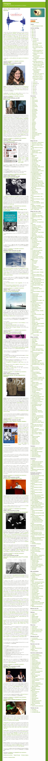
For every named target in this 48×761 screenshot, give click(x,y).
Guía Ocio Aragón (35, 591)
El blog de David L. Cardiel (37, 296)
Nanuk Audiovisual (35, 691)
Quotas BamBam (35, 698)
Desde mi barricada (35, 368)
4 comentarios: (21, 288)
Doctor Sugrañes (35, 306)
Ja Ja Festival (34, 261)
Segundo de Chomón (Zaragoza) (38, 537)
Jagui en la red (35, 260)
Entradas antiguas (24, 755)
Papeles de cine (35, 192)
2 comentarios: (21, 61)
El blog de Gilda (35, 168)
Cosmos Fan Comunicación (37, 671)
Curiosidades (34, 109)
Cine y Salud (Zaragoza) (36, 496)
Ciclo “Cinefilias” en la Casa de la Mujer (12, 333)
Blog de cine (34, 155)
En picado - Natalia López (37, 274)
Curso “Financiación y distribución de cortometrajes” (15, 512)
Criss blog (34, 313)
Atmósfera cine (35, 151)
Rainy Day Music (35, 419)
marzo (34, 92)
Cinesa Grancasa (35, 454)
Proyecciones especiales (37, 133)
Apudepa (33, 342)
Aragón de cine (35, 626)
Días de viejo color (35, 304)
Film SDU (33, 677)
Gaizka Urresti (34, 179)
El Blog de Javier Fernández (37, 302)
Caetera (33, 320)
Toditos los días (35, 437)
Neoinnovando (34, 409)
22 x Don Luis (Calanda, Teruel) (38, 475)
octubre (34, 82)
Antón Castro (34, 327)
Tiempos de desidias (36, 436)
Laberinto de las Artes (36, 400)
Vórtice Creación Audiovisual (37, 705)
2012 (33, 29)
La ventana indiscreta (36, 712)
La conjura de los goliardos (37, 250)
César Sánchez (35, 359)
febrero (34, 93)
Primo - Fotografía (35, 418)
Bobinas (33, 156)
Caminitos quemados (36, 319)
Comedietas (34, 317)
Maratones (34, 123)
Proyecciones (34, 132)
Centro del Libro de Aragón (37, 629)
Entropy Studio (35, 676)
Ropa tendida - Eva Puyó (36, 420)
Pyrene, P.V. (34, 696)
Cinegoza (7, 4)
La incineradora (35, 638)
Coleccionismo (35, 101)
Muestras (34, 124)
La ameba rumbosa (35, 392)
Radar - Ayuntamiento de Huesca (38, 582)
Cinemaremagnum (35, 667)
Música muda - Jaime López (37, 184)
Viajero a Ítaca (34, 220)
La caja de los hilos (35, 251)
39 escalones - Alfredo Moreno (38, 142)
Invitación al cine (35, 560)
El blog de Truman (35, 293)
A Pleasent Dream (35, 338)
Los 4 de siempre (35, 685)
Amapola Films (35, 660)
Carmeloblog (34, 159)
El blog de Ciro (35, 297)
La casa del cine (35, 710)
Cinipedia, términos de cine (37, 630)
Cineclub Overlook (35, 597)
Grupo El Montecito (35, 680)
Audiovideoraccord (35, 664)
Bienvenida (34, 97)
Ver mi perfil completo (34, 22)
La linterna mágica (35, 561)
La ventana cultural (35, 587)
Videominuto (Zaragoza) (36, 538)
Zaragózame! (34, 622)
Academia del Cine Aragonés (37, 461)
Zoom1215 (34, 569)
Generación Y (34, 268)
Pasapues (34, 413)
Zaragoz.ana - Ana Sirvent (37, 219)
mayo (34, 89)
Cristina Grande (35, 355)
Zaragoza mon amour (36, 442)
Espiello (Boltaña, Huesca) (37, 502)
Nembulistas (34, 234)
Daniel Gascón (34, 309)
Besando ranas (35, 322)
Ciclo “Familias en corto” (9, 141)
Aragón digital (34, 613)
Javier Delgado (35, 387)
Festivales (34, 114)
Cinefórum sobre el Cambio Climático (12, 252)
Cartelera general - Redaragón (37, 447)
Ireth (33, 264)
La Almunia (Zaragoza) (36, 518)
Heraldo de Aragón (35, 621)
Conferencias (13, 175)
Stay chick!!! (34, 431)
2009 (33, 34)
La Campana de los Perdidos (37, 588)
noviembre (35, 40)
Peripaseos (34, 414)
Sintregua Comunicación (36, 700)
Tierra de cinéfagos (35, 201)
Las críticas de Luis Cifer (36, 241)
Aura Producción (35, 666)
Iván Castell (34, 263)
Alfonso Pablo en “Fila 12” (9, 667)
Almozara (34, 659)
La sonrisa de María (35, 243)
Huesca (33, 511)
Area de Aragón (35, 343)
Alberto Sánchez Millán (36, 329)
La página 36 (34, 246)
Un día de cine (34, 634)
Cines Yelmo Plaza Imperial (37, 451)
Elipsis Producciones (36, 675)
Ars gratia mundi (35, 324)
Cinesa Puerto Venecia (36, 455)
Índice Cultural (34, 650)
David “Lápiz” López (36, 361)
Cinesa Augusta (35, 452)
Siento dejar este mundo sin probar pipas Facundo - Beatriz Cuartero (36, 426)
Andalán (33, 645)
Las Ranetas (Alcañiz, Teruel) (37, 520)
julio (34, 86)
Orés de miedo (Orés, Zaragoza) (38, 528)
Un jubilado (34, 438)
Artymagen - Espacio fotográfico (38, 323)
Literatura (34, 122)
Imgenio (33, 681)
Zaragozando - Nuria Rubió (37, 215)
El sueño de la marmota (36, 278)
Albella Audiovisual (35, 658)
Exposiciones (34, 113)
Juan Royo (34, 391)
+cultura (33, 460)
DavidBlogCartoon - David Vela (38, 363)
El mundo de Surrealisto (36, 373)
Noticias (9, 139)
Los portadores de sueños (37, 404)
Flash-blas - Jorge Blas (36, 178)
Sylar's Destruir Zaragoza (37, 432)
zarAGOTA (34, 214)
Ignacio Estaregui (35, 266)
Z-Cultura (33, 573)
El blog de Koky (35, 295)
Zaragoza (33, 542)
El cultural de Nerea (35, 287)
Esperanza (5, 10)
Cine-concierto (35, 100)
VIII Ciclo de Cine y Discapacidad (11, 291)
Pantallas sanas (35, 562)
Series (33, 137)
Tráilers (33, 138)
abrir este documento (12, 662)
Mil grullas (34, 406)
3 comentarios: (21, 664)
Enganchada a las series (36, 175)
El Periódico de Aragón (13, 93)
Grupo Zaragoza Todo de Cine (37, 182)
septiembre (35, 83)
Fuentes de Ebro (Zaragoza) (37, 510)
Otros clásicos (34, 191)
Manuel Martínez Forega (36, 405)
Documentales (35, 110)
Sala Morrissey (35, 578)
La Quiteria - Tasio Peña (36, 252)
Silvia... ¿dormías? (35, 428)
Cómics (33, 102)
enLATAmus (34, 374)
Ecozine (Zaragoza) (35, 501)
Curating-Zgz (34, 356)
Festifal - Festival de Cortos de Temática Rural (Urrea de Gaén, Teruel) (37, 508)
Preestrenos (34, 129)
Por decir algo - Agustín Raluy (37, 417)
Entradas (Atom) (11, 757)
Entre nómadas (35, 375)
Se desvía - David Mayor (36, 229)
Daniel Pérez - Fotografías (37, 360)
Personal (34, 128)
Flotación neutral (35, 382)
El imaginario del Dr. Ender (37, 173)
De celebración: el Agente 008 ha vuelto (12, 478)
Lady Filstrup (34, 242)
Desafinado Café (35, 594)
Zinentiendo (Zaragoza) (36, 543)
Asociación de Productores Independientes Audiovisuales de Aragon (36, 467)
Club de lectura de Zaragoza (37, 352)
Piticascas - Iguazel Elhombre (37, 415)
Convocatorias (35, 106)
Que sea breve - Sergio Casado (38, 232)
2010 (33, 32)
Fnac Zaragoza (35, 592)
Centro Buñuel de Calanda (37, 610)
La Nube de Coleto (35, 254)
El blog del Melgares (36, 372)
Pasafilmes (34, 694)
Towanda (33, 576)
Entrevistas (34, 111)
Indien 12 (33, 265)
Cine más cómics (35, 161)
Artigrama (34, 646)
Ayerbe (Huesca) (35, 478)
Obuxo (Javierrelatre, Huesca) (37, 527)
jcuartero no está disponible (37, 388)
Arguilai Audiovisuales (36, 663)
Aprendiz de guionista (36, 150)
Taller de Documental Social (37, 564)
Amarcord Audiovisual (36, 662)
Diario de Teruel (35, 617)
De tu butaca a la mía (36, 165)
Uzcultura (34, 224)
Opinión (9, 62)
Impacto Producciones (36, 682)
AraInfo (33, 615)
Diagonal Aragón (35, 616)
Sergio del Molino (35, 228)
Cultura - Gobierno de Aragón (37, 596)
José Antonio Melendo (36, 390)
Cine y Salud (34, 553)
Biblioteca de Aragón (36, 601)
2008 (33, 35)
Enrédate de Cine (35, 177)
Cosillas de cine (35, 164)
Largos (33, 119)
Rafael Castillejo (35, 230)
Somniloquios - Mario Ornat (37, 227)
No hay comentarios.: (22, 138)
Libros (9, 418)
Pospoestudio (34, 695)
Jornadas (34, 118)
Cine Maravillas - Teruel (36, 160)
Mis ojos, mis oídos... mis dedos (38, 183)
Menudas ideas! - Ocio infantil (37, 585)
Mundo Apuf (34, 408)
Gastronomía (34, 116)
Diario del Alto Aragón (36, 619)
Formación (10, 206)
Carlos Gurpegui (35, 157)
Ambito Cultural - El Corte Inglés (38, 602)
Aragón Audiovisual (35, 547)
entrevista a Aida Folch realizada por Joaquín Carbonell (13, 94)
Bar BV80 (33, 347)
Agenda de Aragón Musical (37, 606)
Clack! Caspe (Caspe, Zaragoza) (38, 497)
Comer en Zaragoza (35, 354)
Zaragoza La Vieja (35, 441)
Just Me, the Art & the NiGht (37, 256)
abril (34, 90)
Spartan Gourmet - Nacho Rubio (38, 429)
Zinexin (33, 641)
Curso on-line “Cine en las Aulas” (11, 177)
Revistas (33, 136)
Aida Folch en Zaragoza (8, 64)
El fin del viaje (6, 99)
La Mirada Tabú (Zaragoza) (37, 519)
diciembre (35, 38)
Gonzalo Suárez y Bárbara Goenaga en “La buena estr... (37, 79)
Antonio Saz (34, 328)
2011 (33, 31)
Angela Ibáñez (34, 341)
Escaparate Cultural (35, 593)
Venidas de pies (35, 440)
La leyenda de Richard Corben (38, 399)
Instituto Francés (35, 589)
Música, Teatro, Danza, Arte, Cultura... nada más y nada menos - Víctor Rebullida (37, 237)
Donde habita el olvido (36, 305)
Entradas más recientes (7, 755)
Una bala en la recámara (36, 225)
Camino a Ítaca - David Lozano (38, 318)
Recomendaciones (35, 134)
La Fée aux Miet (35, 255)
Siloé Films (34, 699)
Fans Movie (34, 709)
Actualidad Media (35, 657)
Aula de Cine (34, 627)
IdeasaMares (34, 386)
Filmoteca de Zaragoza (36, 456)
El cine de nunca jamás (36, 169)
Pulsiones (34, 233)
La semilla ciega (35, 245)
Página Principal (17, 755)
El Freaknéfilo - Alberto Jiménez (38, 166)
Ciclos (9, 175)
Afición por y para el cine (37, 143)
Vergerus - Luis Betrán (36, 205)
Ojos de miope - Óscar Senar (37, 411)
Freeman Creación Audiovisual (38, 678)
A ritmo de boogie (35, 331)
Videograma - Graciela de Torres (38, 206)
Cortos (33, 107)
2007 (33, 37)
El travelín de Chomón (36, 174)
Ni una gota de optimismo (37, 410)
